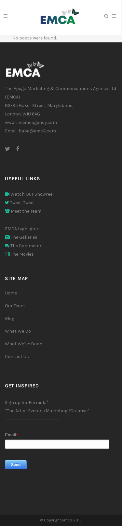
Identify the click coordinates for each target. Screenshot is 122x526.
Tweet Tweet (20, 202)
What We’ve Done (23, 344)
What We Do (18, 331)
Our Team (15, 305)
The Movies (19, 254)
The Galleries (21, 237)
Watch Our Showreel (29, 194)
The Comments (24, 245)
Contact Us (17, 356)
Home (11, 293)
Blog (9, 318)
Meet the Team (23, 211)
